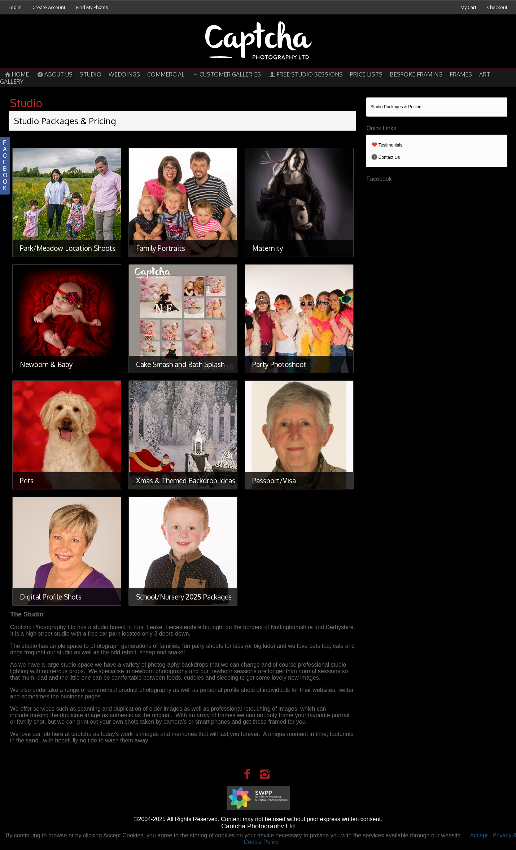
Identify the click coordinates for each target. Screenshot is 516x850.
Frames (461, 74)
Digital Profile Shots (51, 596)
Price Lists (366, 74)
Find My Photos (92, 7)
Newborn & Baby (46, 364)
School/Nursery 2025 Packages (184, 596)
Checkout (497, 7)
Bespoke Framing (416, 74)
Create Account (48, 7)
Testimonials (386, 145)
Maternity (267, 248)
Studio (90, 74)
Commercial (165, 74)
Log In (15, 7)
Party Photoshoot (279, 364)
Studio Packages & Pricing (395, 106)
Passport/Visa (274, 480)
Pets (27, 480)
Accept (479, 835)
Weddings (124, 74)
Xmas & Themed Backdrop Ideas (185, 480)
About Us (54, 74)
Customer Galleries (226, 74)
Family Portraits (160, 248)
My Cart (468, 7)
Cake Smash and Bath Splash (180, 364)
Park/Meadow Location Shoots (67, 248)
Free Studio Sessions (305, 74)
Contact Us (385, 157)
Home (16, 74)
